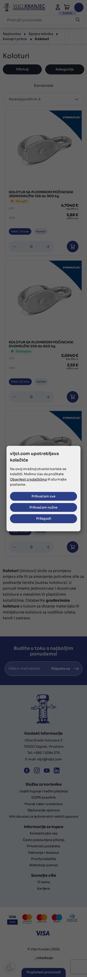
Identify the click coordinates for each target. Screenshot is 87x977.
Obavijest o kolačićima (28, 479)
